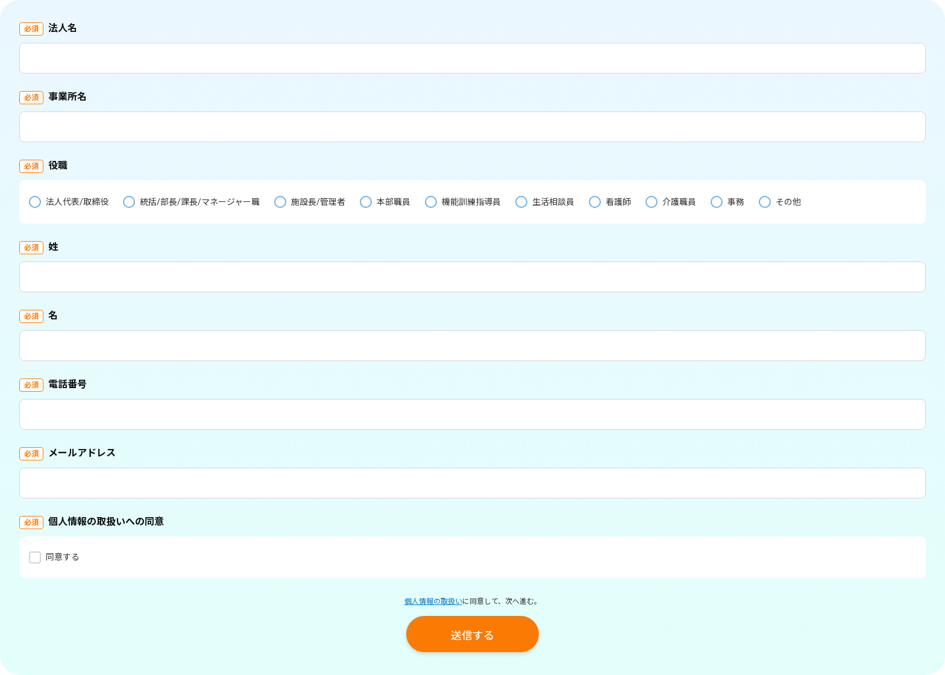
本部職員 (393, 202)
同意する (63, 557)
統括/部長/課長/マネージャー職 (200, 202)
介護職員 (679, 202)
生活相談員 (553, 202)
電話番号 (67, 384)
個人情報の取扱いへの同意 (106, 521)
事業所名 (67, 96)
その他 (788, 202)
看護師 (618, 202)
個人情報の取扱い (433, 601)
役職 (58, 165)
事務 (735, 202)
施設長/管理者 (318, 202)
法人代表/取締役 (77, 202)
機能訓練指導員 (471, 202)
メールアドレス (82, 453)
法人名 (62, 28)
